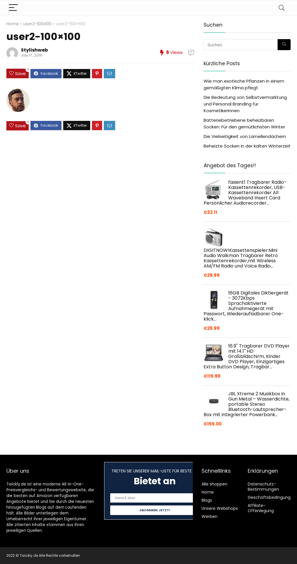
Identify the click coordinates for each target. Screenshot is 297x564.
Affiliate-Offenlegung (261, 508)
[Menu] (13, 8)
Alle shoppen (214, 484)
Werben (210, 516)
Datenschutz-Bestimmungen (263, 486)
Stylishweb (34, 50)
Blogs (207, 500)
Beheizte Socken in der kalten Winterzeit (247, 146)
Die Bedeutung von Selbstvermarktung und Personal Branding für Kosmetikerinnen (245, 104)
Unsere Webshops (220, 508)
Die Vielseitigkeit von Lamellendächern (245, 136)
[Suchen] (284, 44)
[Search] (282, 8)
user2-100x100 (37, 24)
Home (12, 24)
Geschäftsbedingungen (272, 497)
